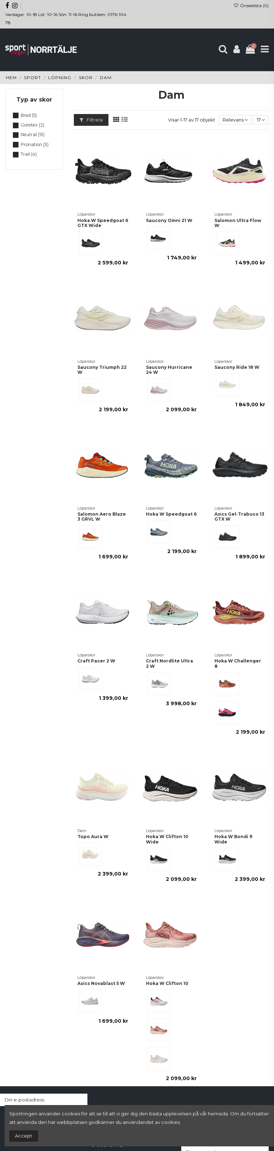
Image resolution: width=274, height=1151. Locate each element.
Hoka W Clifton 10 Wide (167, 839)
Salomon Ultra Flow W (237, 223)
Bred (29, 115)
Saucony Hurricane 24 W (169, 370)
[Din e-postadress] (36, 1100)
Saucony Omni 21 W (169, 220)
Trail (29, 154)
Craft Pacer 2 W (96, 661)
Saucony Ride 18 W (236, 367)
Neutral (33, 134)
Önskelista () (251, 5)
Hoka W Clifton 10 (167, 983)
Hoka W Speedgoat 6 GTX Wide (102, 223)
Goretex (32, 125)
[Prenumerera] (80, 1100)
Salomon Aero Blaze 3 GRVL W (101, 516)
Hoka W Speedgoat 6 (171, 514)
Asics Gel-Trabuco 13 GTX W (239, 516)
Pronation (35, 144)
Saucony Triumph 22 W (102, 370)
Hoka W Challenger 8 (237, 663)
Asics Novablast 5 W (101, 983)
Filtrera (91, 120)
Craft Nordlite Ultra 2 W (169, 663)
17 (261, 120)
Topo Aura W (92, 836)
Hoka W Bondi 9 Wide (233, 839)
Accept (23, 1136)
